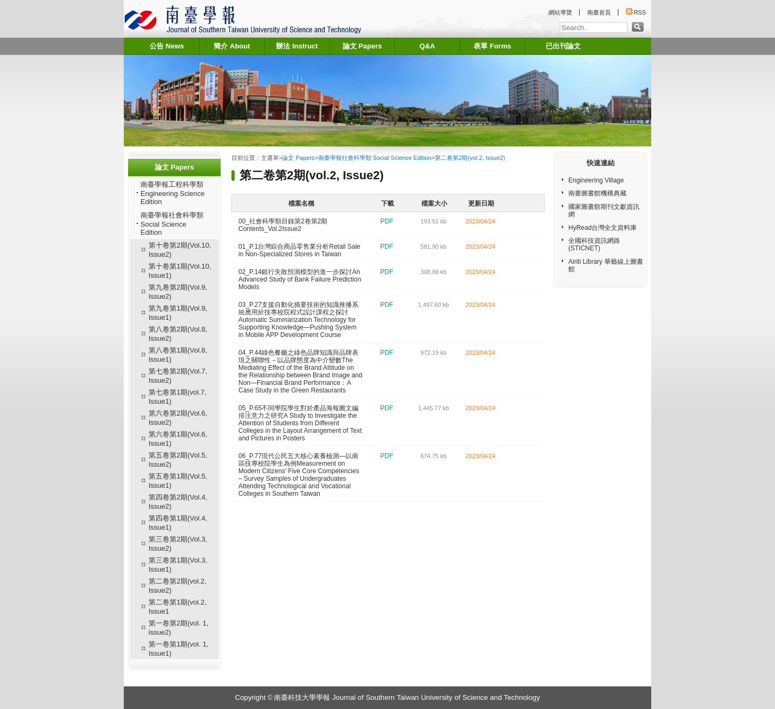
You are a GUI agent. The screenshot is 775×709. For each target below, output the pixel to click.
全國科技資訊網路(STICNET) (594, 244)
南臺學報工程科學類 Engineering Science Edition (172, 193)
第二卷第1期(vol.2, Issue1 (178, 606)
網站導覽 (560, 12)
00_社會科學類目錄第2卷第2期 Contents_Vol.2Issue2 (282, 225)
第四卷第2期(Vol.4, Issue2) (178, 501)
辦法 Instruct (297, 46)
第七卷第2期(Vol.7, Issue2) (178, 375)
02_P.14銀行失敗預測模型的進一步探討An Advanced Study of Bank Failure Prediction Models (299, 279)
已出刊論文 (563, 46)
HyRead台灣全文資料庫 (602, 227)
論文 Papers (362, 46)
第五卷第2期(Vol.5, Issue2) (178, 459)
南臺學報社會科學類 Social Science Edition (171, 223)
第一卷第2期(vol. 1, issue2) (178, 627)
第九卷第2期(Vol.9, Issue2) (178, 291)
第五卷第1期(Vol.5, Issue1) (178, 480)
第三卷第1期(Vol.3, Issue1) (178, 564)
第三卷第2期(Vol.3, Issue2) (178, 543)
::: (126, 35)
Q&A (427, 46)
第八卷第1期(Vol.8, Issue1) (178, 354)
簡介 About (232, 46)
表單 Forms (492, 46)
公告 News (167, 46)
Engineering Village (596, 180)
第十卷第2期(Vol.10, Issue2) (180, 249)
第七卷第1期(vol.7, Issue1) (178, 396)
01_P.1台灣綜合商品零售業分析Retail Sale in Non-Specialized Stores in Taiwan (299, 250)
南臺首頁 (599, 12)
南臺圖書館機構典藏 (597, 193)
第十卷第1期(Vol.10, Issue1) (180, 270)
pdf (387, 221)
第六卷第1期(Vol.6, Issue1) (178, 438)
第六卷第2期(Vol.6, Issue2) (178, 417)
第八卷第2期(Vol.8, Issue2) (178, 333)
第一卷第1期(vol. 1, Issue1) (178, 648)
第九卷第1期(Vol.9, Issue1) (178, 312)
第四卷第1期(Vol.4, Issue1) (178, 522)
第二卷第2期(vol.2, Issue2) (178, 585)
